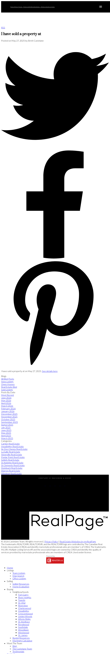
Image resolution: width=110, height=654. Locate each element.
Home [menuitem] (10, 567)
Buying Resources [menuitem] (21, 638)
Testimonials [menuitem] (18, 651)
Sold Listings (7, 389)
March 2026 (7, 405)
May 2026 (6, 400)
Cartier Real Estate (10, 443)
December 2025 (9, 414)
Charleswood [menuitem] (24, 608)
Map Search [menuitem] (18, 575)
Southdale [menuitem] (23, 627)
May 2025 (6, 432)
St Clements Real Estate (13, 465)
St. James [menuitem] (23, 635)
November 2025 (9, 416)
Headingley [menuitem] (23, 610)
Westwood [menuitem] (23, 632)
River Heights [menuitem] (24, 597)
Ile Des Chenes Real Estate (14, 449)
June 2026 (6, 397)
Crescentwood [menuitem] (25, 613)
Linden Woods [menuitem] (25, 616)
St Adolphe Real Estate (12, 462)
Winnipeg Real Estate (11, 473)
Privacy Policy (51, 541)
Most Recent (7, 395)
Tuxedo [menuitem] (21, 600)
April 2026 (6, 403)
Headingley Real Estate (12, 446)
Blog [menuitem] (14, 646)
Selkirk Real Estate (10, 459)
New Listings (7, 381)
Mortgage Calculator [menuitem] (22, 640)
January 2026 (7, 411)
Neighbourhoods (20, 592)
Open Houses (8, 384)
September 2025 (9, 422)
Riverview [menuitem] (23, 605)
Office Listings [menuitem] (19, 578)
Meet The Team (14, 643)
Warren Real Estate (10, 470)
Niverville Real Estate (11, 454)
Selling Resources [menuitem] (20, 583)
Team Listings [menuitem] (18, 573)
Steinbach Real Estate (11, 468)
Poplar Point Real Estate (13, 457)
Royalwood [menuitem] (23, 624)
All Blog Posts (7, 378)
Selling (10, 581)
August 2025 (7, 424)
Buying (10, 589)
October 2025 (8, 419)
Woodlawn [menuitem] (23, 629)
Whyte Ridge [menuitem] (24, 619)
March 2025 (7, 438)
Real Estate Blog (9, 387)
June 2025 (6, 430)
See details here (50, 371)
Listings (10, 570)
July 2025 (5, 427)
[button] (42, 484)
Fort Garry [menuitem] (23, 594)
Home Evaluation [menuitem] (20, 586)
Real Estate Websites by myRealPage (78, 541)
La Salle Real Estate (10, 451)
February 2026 (8, 408)
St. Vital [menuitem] (21, 602)
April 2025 (6, 435)
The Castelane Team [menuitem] (22, 648)
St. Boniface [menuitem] (24, 621)
